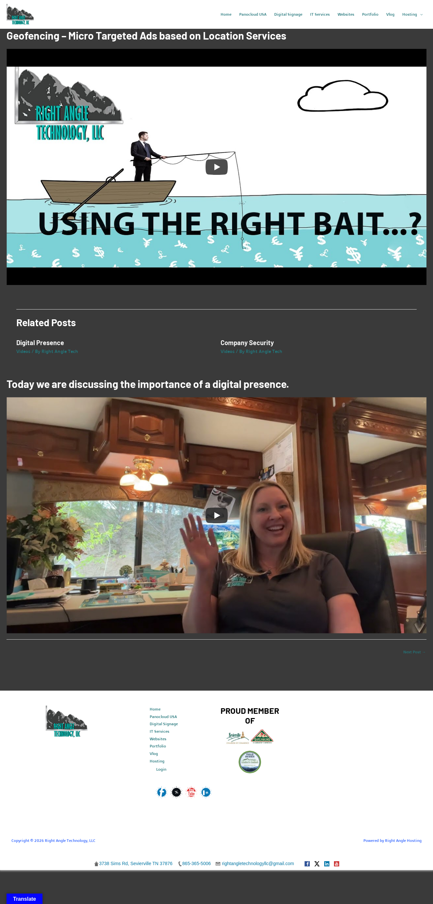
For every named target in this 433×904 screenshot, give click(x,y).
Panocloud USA (163, 716)
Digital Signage (164, 723)
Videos (23, 351)
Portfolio (158, 746)
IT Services (159, 731)
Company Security (247, 342)
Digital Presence (40, 342)
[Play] (217, 167)
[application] (420, 14)
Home (155, 709)
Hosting (157, 761)
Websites (158, 738)
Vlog (154, 753)
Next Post (414, 651)
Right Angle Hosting (403, 840)
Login (161, 769)
